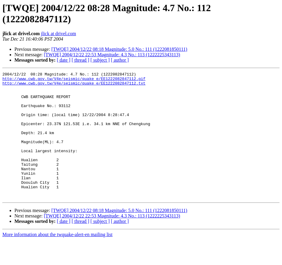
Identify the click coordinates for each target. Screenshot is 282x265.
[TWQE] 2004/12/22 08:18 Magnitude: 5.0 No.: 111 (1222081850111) (119, 49)
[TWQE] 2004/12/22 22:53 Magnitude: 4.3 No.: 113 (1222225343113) (112, 54)
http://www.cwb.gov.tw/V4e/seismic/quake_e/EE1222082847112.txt (74, 85)
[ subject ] (100, 60)
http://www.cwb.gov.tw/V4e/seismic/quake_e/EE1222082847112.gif (74, 80)
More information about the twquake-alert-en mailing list (57, 259)
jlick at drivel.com (58, 33)
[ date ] (63, 60)
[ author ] (120, 60)
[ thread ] (80, 60)
